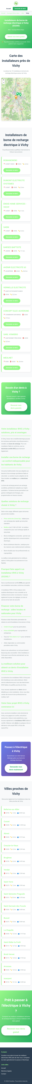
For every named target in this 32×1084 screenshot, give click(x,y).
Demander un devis (12, 170)
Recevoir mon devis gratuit (16, 1030)
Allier (22, 13)
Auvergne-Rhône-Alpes (13, 13)
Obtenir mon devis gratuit (16, 37)
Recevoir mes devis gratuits (16, 406)
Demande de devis (20, 8)
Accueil (8, 8)
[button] (16, 97)
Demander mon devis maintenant (16, 768)
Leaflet (28, 119)
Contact (3, 1074)
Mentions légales (6, 1071)
